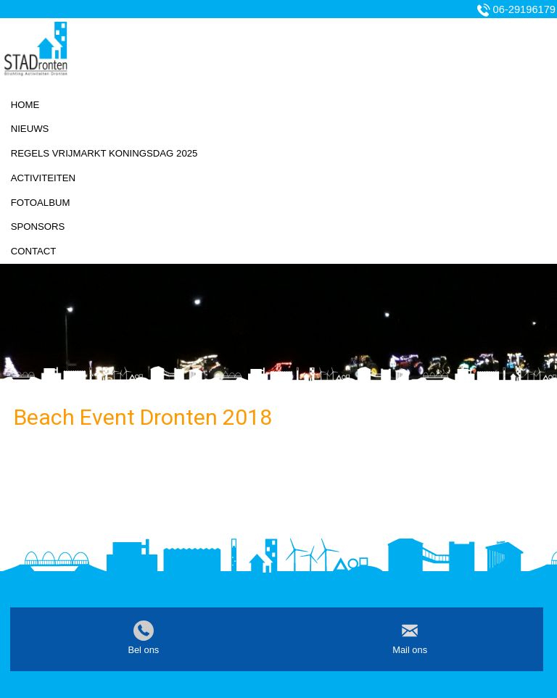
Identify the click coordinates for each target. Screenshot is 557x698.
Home (25, 104)
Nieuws (30, 128)
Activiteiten (43, 178)
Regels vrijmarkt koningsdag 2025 (104, 153)
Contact (34, 251)
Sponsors (38, 226)
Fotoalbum (40, 202)
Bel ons (143, 649)
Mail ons (409, 649)
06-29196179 (524, 9)
